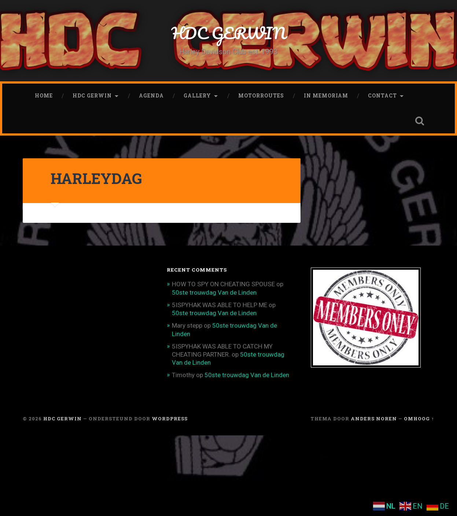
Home (44, 95)
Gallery (197, 95)
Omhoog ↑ (419, 418)
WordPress (170, 418)
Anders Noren (374, 418)
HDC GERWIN (228, 33)
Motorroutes (261, 95)
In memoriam (326, 95)
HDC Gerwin (92, 95)
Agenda (151, 95)
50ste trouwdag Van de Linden (214, 292)
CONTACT (382, 95)
